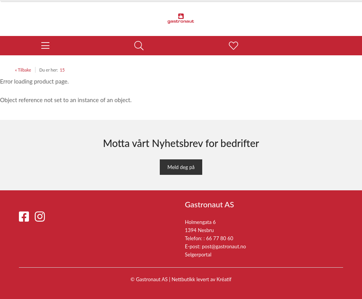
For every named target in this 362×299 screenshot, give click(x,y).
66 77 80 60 (219, 238)
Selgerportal (198, 254)
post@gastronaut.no (224, 246)
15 (62, 69)
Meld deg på (181, 167)
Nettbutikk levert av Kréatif (202, 279)
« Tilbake (23, 69)
